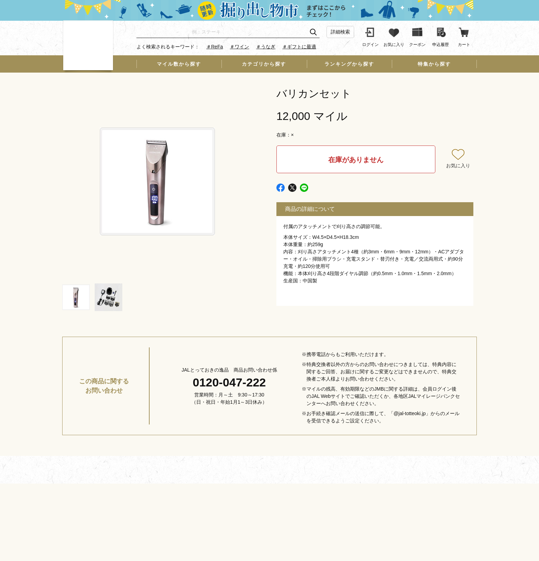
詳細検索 (340, 32)
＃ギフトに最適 (299, 46)
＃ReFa (214, 46)
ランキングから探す (349, 64)
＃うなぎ (265, 46)
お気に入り (458, 165)
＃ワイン (239, 46)
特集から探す (434, 64)
